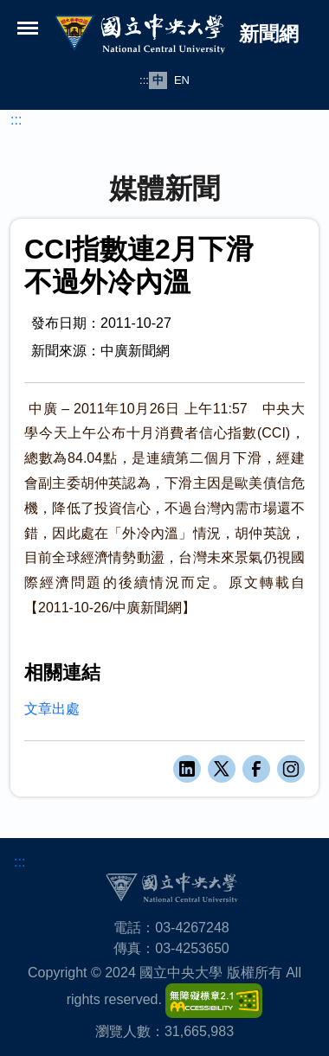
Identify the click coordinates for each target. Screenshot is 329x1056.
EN (182, 80)
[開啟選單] (27, 27)
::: (144, 80)
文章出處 (52, 708)
